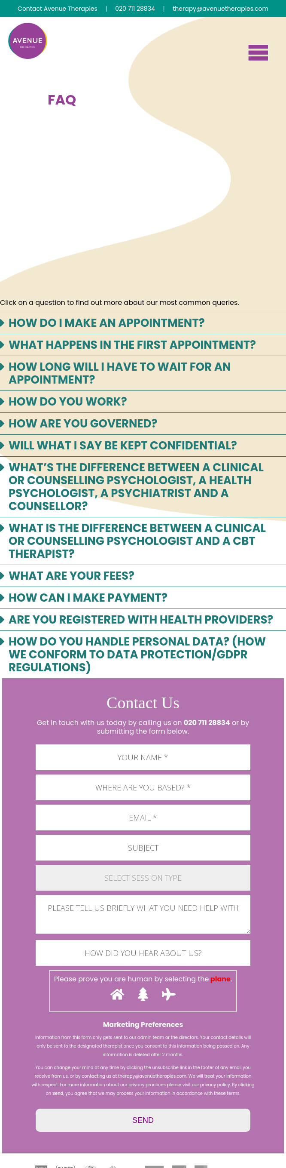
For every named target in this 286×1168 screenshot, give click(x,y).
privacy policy (215, 1085)
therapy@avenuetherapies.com (152, 1076)
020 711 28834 (207, 723)
